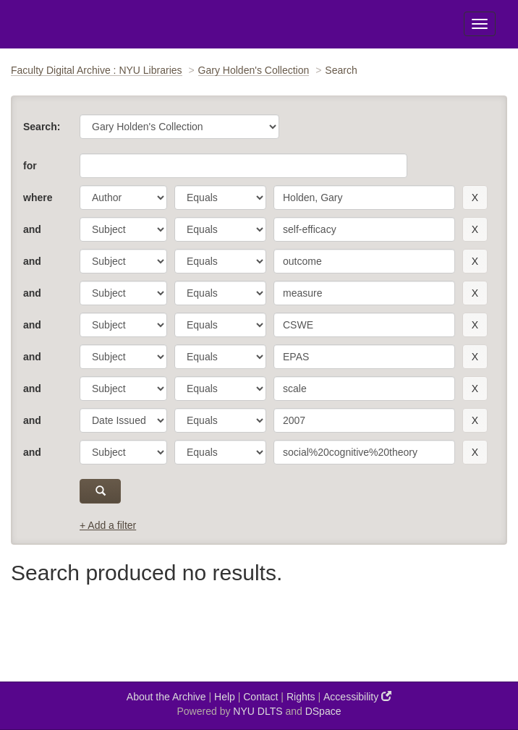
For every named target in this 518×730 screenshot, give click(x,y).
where (37, 197)
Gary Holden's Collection (254, 70)
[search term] (364, 197)
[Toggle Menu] (480, 24)
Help (224, 697)
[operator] (220, 197)
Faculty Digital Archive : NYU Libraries (96, 70)
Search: (41, 126)
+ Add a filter (108, 525)
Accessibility (357, 696)
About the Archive (166, 697)
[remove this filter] (475, 197)
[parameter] (123, 197)
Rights (300, 697)
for (30, 165)
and (32, 229)
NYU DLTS (257, 711)
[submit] (100, 491)
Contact (260, 697)
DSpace (323, 711)
